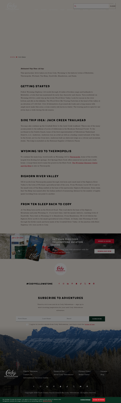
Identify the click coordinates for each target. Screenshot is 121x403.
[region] (60, 400)
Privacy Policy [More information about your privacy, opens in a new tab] (47, 401)
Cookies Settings (85, 399)
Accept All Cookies (98, 399)
